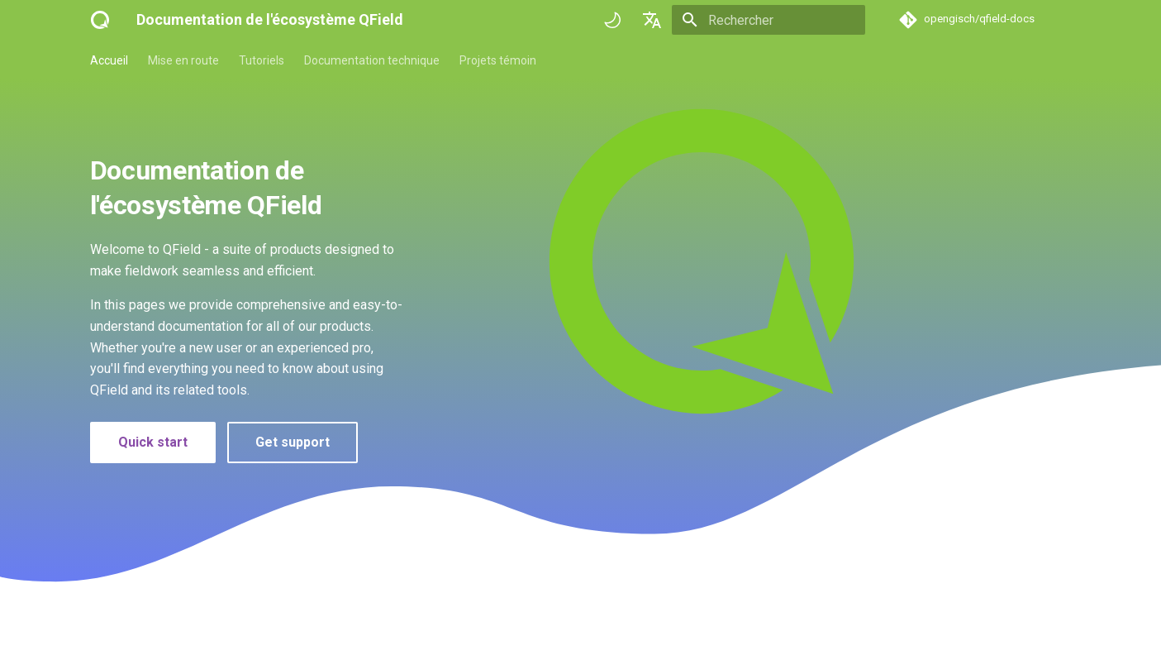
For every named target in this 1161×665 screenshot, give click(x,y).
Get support (292, 442)
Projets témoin (497, 60)
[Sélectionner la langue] (652, 19)
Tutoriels (261, 60)
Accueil (109, 60)
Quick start (153, 442)
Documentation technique (372, 60)
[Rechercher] (768, 20)
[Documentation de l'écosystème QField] (100, 19)
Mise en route (183, 60)
